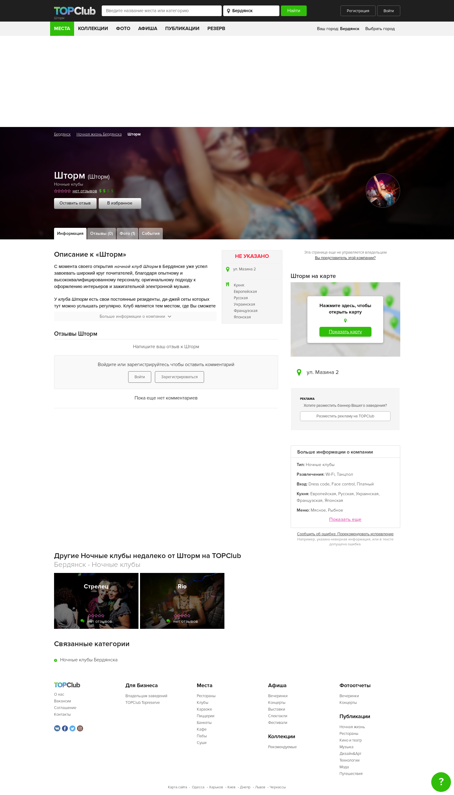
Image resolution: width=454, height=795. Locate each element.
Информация (70, 233)
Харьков (216, 787)
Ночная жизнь (352, 727)
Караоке (204, 709)
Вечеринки (278, 696)
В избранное (119, 203)
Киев (231, 787)
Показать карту (345, 332)
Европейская (245, 291)
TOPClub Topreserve (142, 702)
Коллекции (93, 29)
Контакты (62, 714)
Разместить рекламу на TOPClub (345, 416)
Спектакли (277, 716)
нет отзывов (85, 191)
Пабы (202, 736)
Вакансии (62, 701)
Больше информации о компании (135, 316)
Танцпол (345, 474)
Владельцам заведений (146, 696)
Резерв (216, 29)
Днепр (245, 787)
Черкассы (278, 787)
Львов (260, 787)
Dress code (319, 484)
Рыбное (335, 510)
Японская (242, 317)
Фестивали (277, 722)
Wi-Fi (330, 474)
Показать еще (345, 520)
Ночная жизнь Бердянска (99, 134)
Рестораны (206, 696)
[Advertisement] (227, 81)
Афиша (147, 29)
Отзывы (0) (101, 233)
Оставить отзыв (75, 203)
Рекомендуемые (282, 747)
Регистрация (358, 11)
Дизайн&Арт (350, 753)
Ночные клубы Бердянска (89, 660)
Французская (246, 310)
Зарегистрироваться (179, 377)
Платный (365, 484)
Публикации (182, 29)
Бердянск (62, 134)
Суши (202, 742)
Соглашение (65, 707)
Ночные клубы (68, 184)
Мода (344, 767)
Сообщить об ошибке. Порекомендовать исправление (345, 534)
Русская (241, 298)
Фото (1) (127, 233)
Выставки (276, 709)
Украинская (244, 304)
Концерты (276, 702)
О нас (59, 694)
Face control (343, 484)
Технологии (350, 760)
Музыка (346, 747)
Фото (123, 29)
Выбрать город (380, 28)
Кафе (202, 729)
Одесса (198, 787)
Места (62, 29)
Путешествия (351, 773)
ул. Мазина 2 (244, 269)
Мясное (318, 510)
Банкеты (204, 722)
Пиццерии (205, 716)
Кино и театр (351, 740)
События (151, 233)
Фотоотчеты (355, 685)
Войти (389, 11)
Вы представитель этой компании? (345, 257)
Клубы (202, 702)
